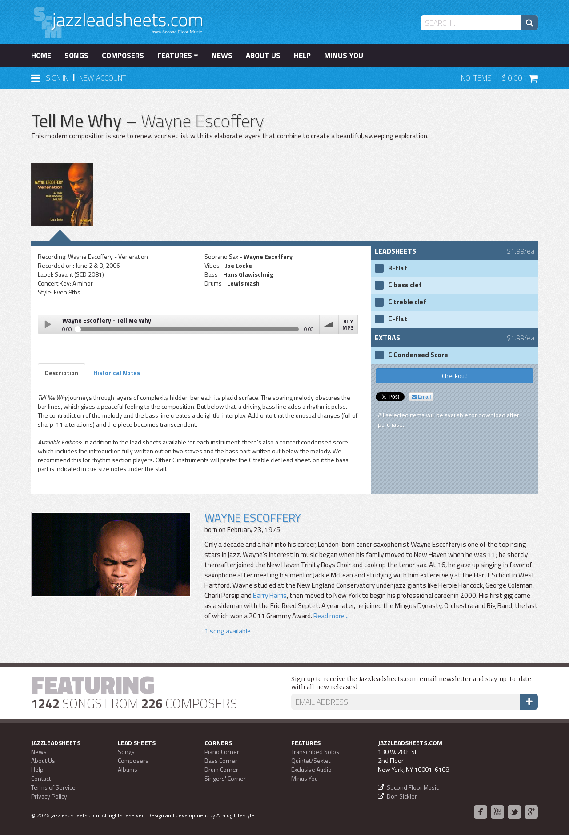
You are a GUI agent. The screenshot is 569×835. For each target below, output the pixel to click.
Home (41, 55)
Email (421, 396)
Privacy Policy (49, 796)
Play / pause (47, 324)
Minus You (343, 55)
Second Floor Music (413, 787)
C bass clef (405, 285)
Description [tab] (61, 372)
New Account (102, 78)
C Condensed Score (418, 355)
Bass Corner (220, 760)
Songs (76, 55)
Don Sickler (402, 796)
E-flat (397, 319)
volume (329, 324)
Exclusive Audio (311, 769)
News (222, 55)
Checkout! (455, 375)
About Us (263, 55)
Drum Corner (221, 769)
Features (177, 55)
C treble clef (407, 302)
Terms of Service (53, 787)
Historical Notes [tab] (116, 372)
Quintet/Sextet (310, 760)
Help (302, 55)
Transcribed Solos (315, 751)
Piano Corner (221, 751)
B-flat (397, 268)
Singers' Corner (225, 778)
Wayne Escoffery (252, 517)
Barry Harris (270, 595)
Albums (127, 769)
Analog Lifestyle (235, 815)
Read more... (330, 616)
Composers (123, 55)
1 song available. (228, 631)
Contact (41, 778)
